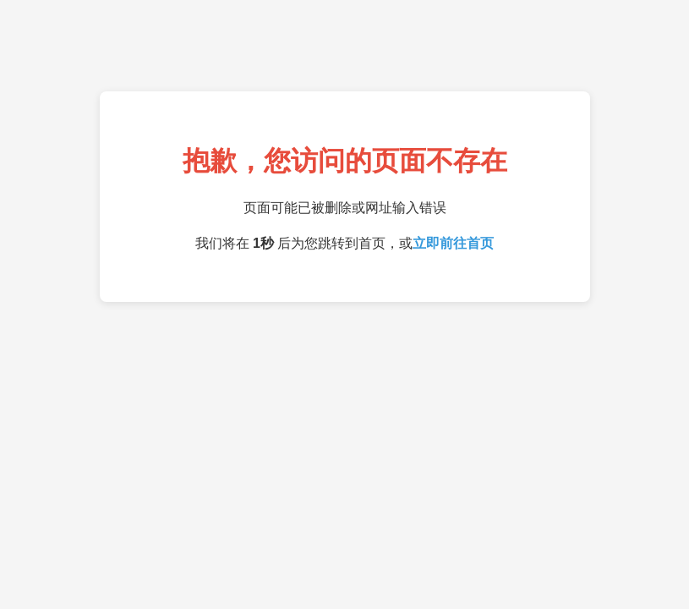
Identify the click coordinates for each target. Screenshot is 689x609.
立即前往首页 (453, 243)
